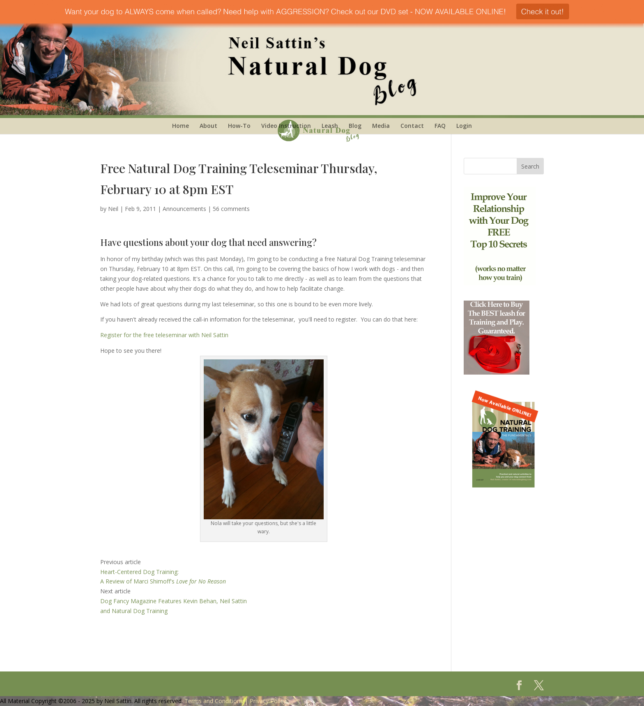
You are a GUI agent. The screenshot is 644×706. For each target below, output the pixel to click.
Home (180, 126)
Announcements (184, 209)
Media (381, 126)
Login (464, 126)
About (208, 126)
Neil (113, 209)
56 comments (231, 209)
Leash (330, 126)
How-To (239, 126)
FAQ (440, 126)
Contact (412, 126)
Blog (355, 126)
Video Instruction (286, 126)
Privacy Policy (268, 701)
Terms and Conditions (213, 701)
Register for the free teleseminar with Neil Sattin (164, 335)
